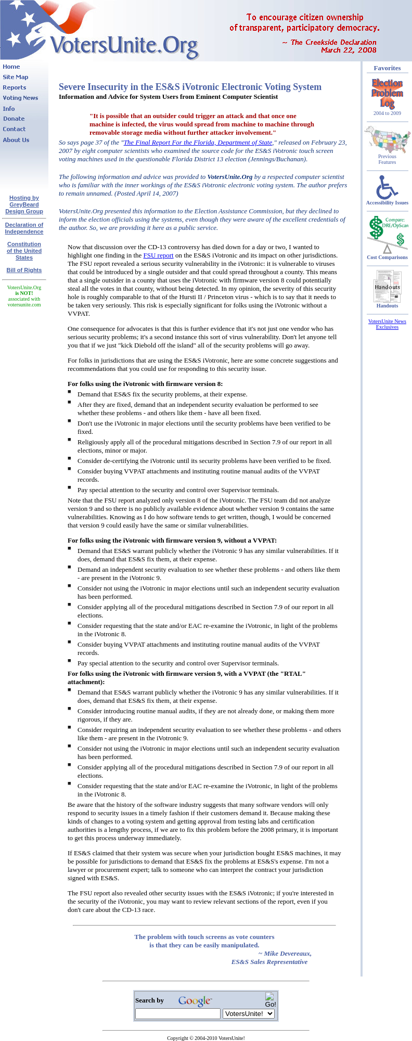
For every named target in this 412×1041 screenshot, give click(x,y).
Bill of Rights (24, 270)
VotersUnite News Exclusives (387, 324)
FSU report (159, 255)
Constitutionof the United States (24, 251)
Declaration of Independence (24, 228)
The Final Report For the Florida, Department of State (198, 142)
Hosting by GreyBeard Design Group (24, 204)
